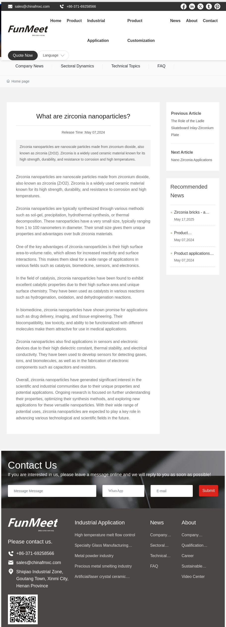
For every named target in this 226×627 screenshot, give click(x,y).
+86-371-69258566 (81, 6)
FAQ (161, 66)
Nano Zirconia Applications (191, 160)
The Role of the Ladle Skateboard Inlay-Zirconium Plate (192, 128)
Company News (29, 66)
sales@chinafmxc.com (32, 6)
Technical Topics (125, 66)
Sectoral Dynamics (77, 66)
